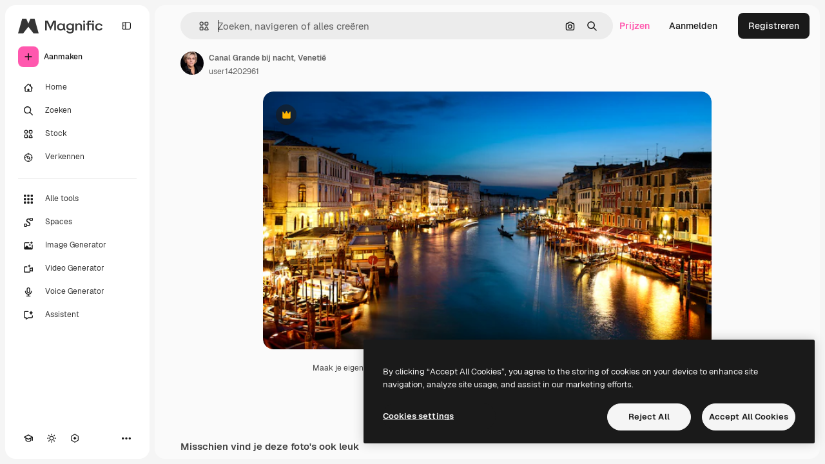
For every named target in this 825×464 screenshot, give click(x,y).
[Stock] (77, 134)
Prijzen (634, 26)
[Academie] (28, 438)
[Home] (77, 87)
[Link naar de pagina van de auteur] (192, 63)
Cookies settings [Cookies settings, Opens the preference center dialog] (418, 416)
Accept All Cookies (748, 416)
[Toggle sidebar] (126, 25)
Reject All (649, 416)
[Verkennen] (77, 157)
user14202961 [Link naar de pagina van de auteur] (234, 71)
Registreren (773, 26)
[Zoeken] (77, 111)
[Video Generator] (77, 268)
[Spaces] (77, 222)
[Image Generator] (77, 245)
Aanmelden (693, 26)
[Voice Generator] (77, 292)
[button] (199, 26)
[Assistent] (77, 315)
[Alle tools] (77, 199)
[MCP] (74, 438)
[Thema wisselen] (51, 438)
